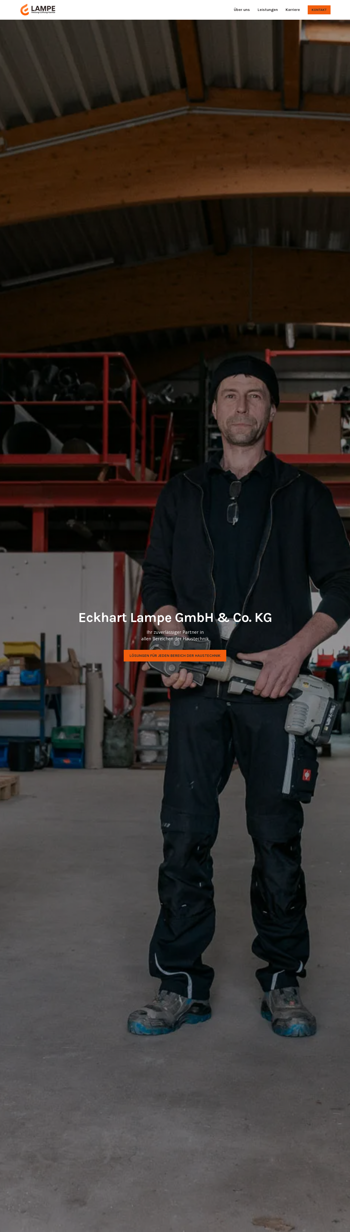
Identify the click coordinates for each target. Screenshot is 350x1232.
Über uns (242, 9)
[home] (37, 9)
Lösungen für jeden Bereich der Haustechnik (175, 655)
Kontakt (319, 10)
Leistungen (268, 9)
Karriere (293, 9)
